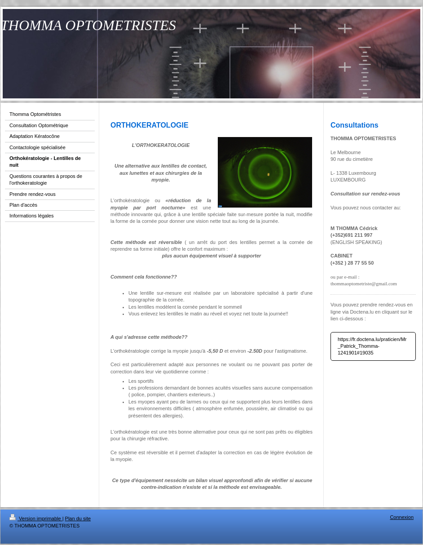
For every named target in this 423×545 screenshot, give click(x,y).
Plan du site (78, 518)
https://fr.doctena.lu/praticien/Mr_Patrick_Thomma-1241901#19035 (372, 346)
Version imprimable (35, 518)
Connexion (402, 517)
